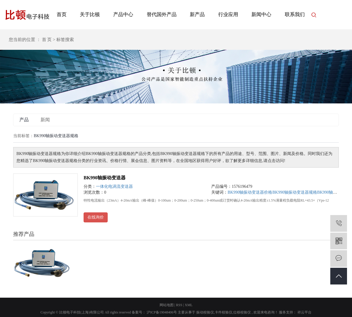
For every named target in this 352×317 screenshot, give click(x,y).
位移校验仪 (242, 312)
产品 (24, 119)
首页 (62, 14)
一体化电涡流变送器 (114, 186)
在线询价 (95, 217)
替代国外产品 (162, 14)
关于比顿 (90, 14)
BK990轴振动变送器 (105, 177)
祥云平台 (304, 312)
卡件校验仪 (223, 312)
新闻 (45, 119)
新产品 (197, 14)
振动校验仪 (205, 312)
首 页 (47, 39)
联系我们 (295, 14)
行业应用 (228, 14)
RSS (179, 305)
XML (189, 305)
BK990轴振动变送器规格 (294, 192)
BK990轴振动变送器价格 (250, 192)
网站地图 (167, 305)
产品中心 (123, 14)
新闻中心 (261, 14)
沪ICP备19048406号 (162, 312)
